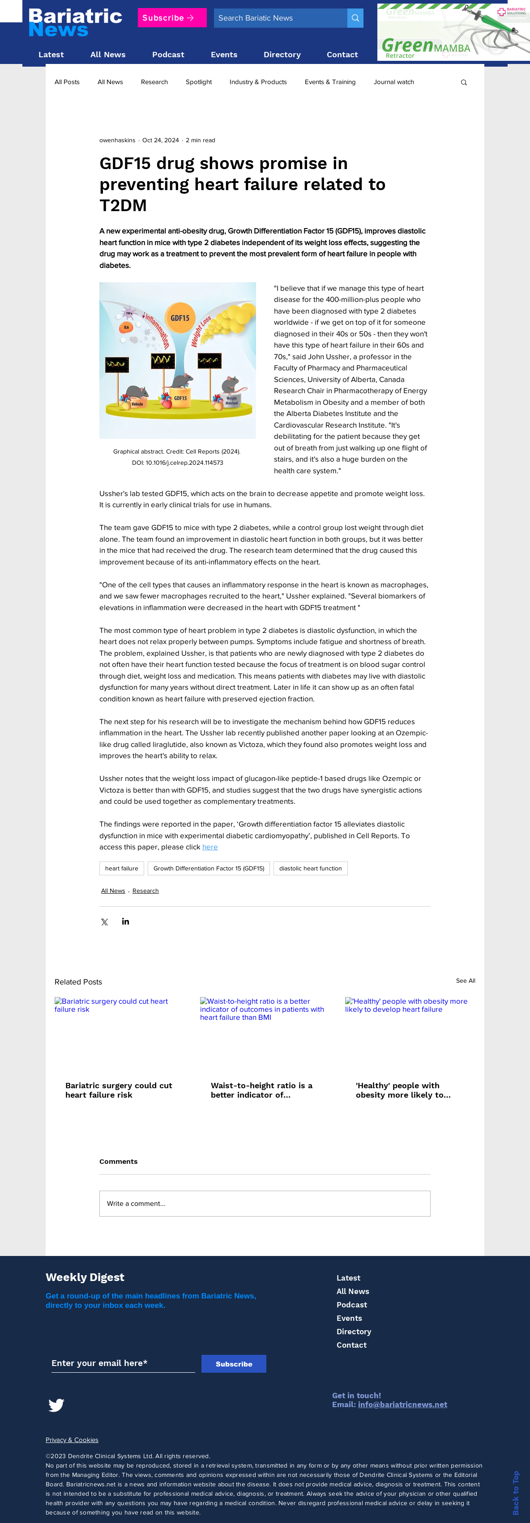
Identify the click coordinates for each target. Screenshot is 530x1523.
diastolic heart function (310, 868)
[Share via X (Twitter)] (103, 921)
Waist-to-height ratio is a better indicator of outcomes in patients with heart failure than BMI (263, 1090)
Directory (354, 1331)
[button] (464, 81)
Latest (348, 1277)
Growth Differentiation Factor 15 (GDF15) (209, 868)
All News (110, 81)
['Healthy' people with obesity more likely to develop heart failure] (410, 1033)
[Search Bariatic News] (273, 18)
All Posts (67, 81)
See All (465, 980)
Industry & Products (258, 81)
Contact (352, 1345)
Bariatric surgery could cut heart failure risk (118, 1090)
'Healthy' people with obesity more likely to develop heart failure (400, 1090)
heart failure (121, 868)
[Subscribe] (172, 17)
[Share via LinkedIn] (125, 921)
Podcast (352, 1304)
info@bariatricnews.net (402, 1404)
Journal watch (394, 81)
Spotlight (199, 81)
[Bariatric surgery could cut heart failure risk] (120, 1033)
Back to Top (515, 1493)
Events (349, 1318)
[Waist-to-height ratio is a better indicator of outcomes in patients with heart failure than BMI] (265, 1033)
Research (154, 81)
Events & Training (330, 81)
